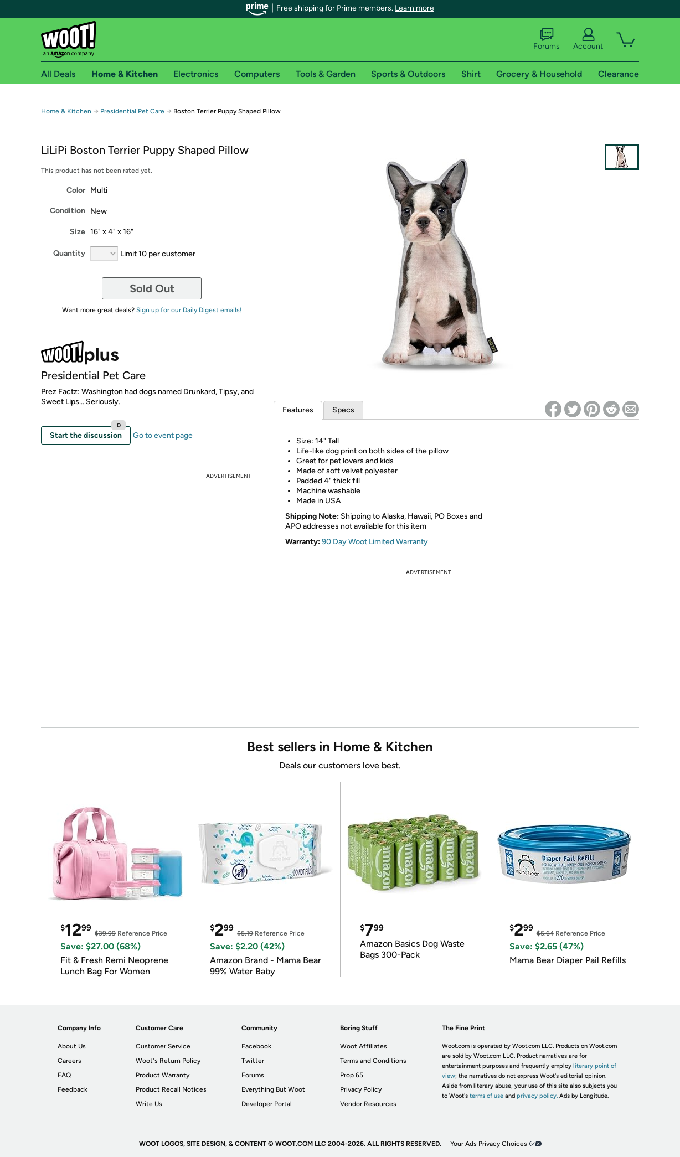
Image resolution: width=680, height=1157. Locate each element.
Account (588, 39)
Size (77, 231)
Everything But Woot (273, 1089)
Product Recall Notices (171, 1089)
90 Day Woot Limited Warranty (375, 541)
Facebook (256, 1046)
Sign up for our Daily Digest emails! (189, 310)
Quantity (69, 253)
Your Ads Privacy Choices (488, 1144)
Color (75, 190)
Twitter (252, 1061)
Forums (546, 39)
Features (297, 410)
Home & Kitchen (66, 111)
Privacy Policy (361, 1089)
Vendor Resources (368, 1104)
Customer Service (163, 1046)
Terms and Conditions (373, 1061)
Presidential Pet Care (133, 111)
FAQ (64, 1075)
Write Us (149, 1104)
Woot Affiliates (363, 1046)
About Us (72, 1046)
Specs (343, 410)
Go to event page (163, 435)
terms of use (486, 1095)
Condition (67, 210)
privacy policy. (537, 1095)
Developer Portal (266, 1104)
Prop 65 (351, 1075)
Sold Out (152, 288)
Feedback (72, 1089)
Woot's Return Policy (168, 1061)
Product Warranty (162, 1075)
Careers (69, 1061)
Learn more (414, 8)
